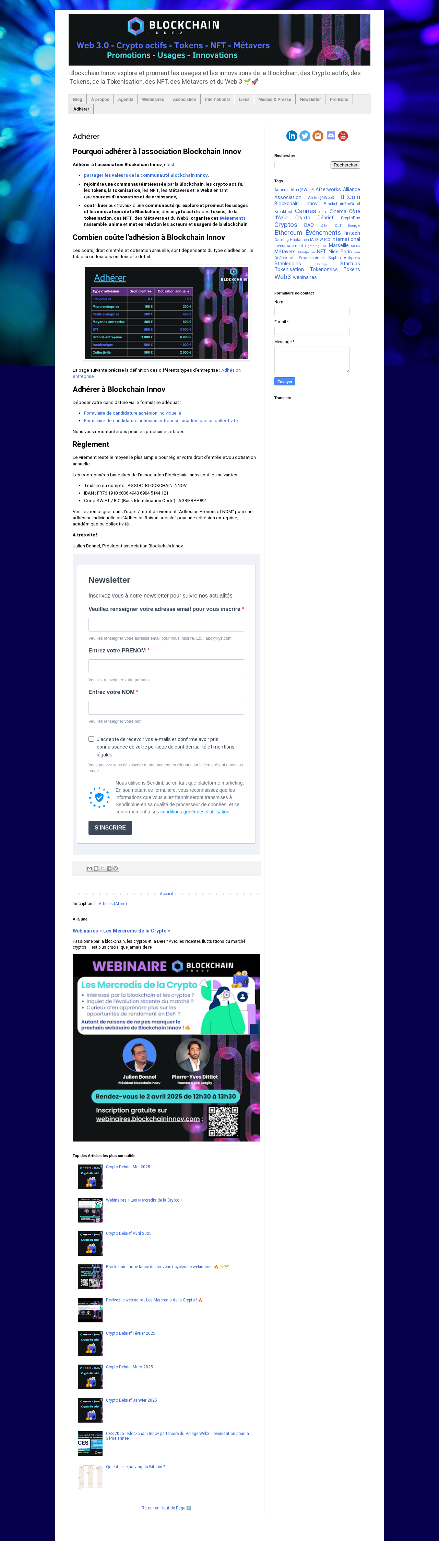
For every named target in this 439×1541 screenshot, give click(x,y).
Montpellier (307, 252)
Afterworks (328, 190)
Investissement (288, 245)
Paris (346, 252)
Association (184, 99)
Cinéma (338, 212)
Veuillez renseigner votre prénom (118, 679)
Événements (323, 232)
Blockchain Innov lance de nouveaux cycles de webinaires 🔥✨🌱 (167, 1266)
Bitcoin (350, 197)
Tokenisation (289, 270)
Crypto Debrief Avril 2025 (129, 1233)
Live (324, 246)
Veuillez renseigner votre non (115, 721)
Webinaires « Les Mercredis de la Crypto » (121, 931)
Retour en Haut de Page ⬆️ (166, 1508)
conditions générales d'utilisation (195, 811)
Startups (350, 264)
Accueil (166, 893)
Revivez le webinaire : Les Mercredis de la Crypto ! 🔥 (154, 1300)
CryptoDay (350, 218)
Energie (354, 225)
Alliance (351, 190)
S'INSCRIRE (110, 828)
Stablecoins (287, 264)
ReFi (293, 258)
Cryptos (285, 225)
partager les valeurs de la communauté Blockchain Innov (145, 175)
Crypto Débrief (314, 218)
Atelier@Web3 (321, 197)
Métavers (285, 252)
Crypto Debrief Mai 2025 (128, 1167)
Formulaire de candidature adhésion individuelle (132, 413)
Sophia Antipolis (344, 257)
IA (312, 239)
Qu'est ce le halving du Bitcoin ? (135, 1466)
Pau (357, 252)
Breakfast (283, 211)
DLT (338, 225)
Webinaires (153, 99)
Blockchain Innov (296, 204)
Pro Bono (339, 99)
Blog (77, 99)
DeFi (325, 225)
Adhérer (81, 109)
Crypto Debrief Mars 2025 (129, 1367)
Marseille (339, 245)
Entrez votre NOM (112, 692)
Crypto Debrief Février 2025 (130, 1333)
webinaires (305, 277)
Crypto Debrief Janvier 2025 (131, 1400)
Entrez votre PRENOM (117, 650)
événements (233, 218)
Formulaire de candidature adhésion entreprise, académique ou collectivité (161, 420)
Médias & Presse (275, 99)
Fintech (352, 233)
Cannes (305, 211)
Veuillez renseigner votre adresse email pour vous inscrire (165, 609)
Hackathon (299, 239)
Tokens (351, 270)
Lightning (312, 246)
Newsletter (310, 99)
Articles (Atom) (113, 903)
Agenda (125, 99)
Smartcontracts (312, 258)
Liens (244, 99)
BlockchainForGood (342, 203)
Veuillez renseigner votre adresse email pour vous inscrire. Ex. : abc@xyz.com (160, 638)
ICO (327, 239)
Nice (334, 252)
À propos (100, 99)
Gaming (281, 239)
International (217, 99)
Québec (280, 258)
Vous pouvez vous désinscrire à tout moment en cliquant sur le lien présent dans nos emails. (165, 768)
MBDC (355, 246)
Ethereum (288, 232)
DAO (309, 225)
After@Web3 (302, 189)
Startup (321, 264)
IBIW (319, 239)
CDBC (323, 212)
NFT (321, 252)
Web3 (282, 277)
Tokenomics (324, 270)
